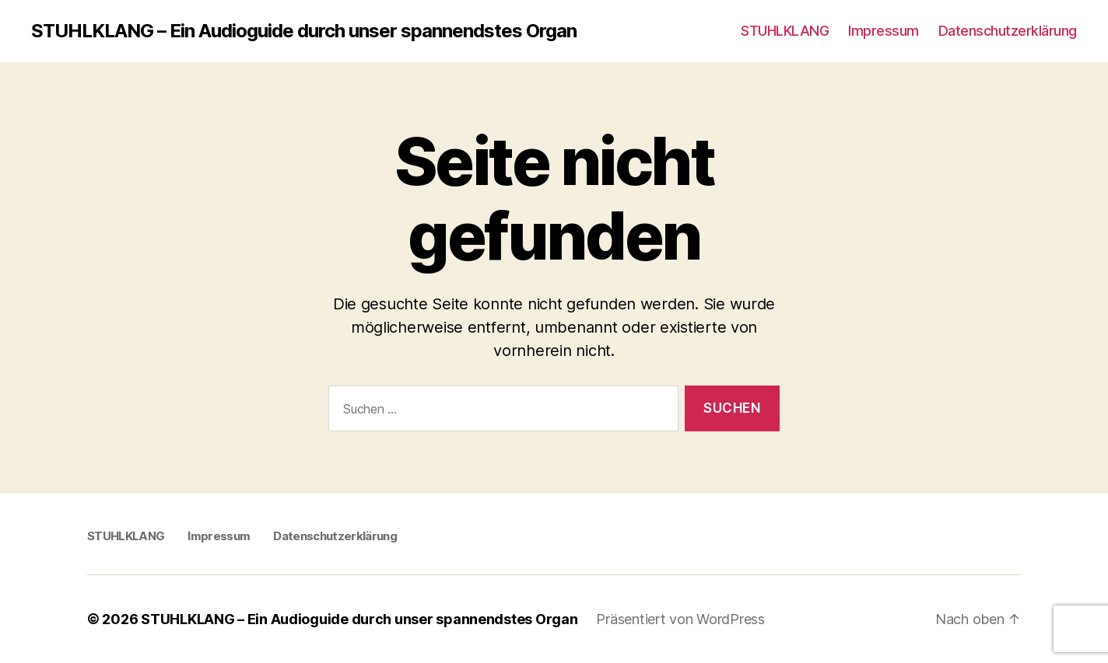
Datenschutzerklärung (1007, 31)
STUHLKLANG (785, 31)
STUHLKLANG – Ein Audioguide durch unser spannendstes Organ (304, 31)
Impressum (883, 31)
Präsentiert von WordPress (680, 619)
